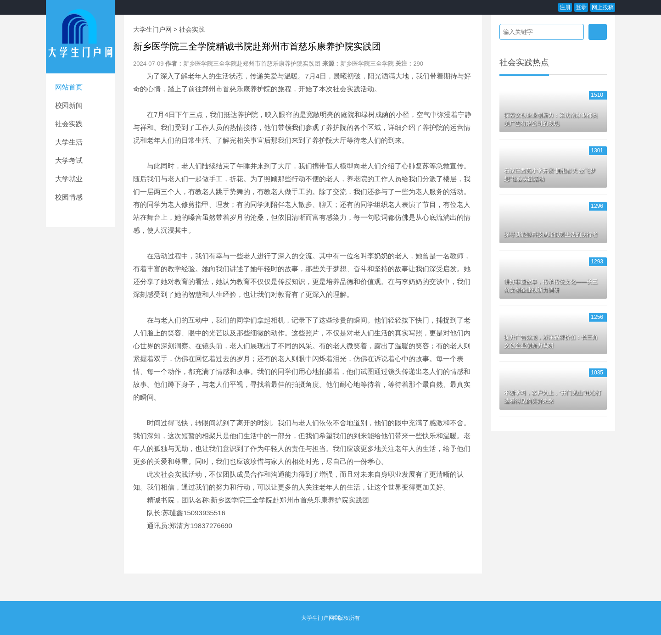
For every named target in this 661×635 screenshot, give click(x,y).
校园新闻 (69, 105)
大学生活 (69, 142)
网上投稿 (603, 7)
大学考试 (69, 160)
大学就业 (69, 179)
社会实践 (69, 124)
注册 (565, 7)
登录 (581, 7)
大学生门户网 (152, 29)
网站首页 (69, 87)
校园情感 (69, 197)
